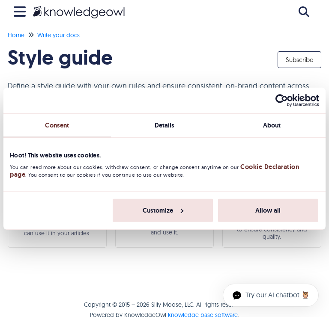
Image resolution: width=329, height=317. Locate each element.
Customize (163, 210)
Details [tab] (165, 125)
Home (16, 35)
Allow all (268, 210)
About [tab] (272, 125)
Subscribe (299, 60)
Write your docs (58, 35)
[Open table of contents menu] (21, 10)
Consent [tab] (57, 125)
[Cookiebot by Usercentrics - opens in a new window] (281, 100)
